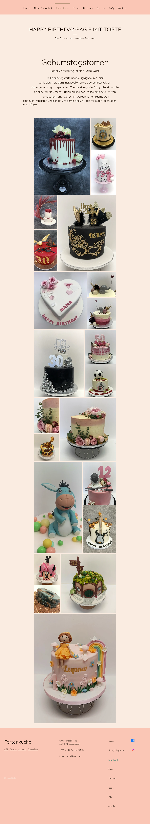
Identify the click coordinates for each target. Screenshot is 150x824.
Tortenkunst (113, 759)
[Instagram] (132, 750)
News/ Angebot (116, 750)
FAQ (110, 797)
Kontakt (111, 806)
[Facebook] (132, 740)
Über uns (112, 778)
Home (111, 741)
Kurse (110, 769)
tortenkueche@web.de (69, 756)
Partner (111, 787)
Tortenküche (17, 742)
